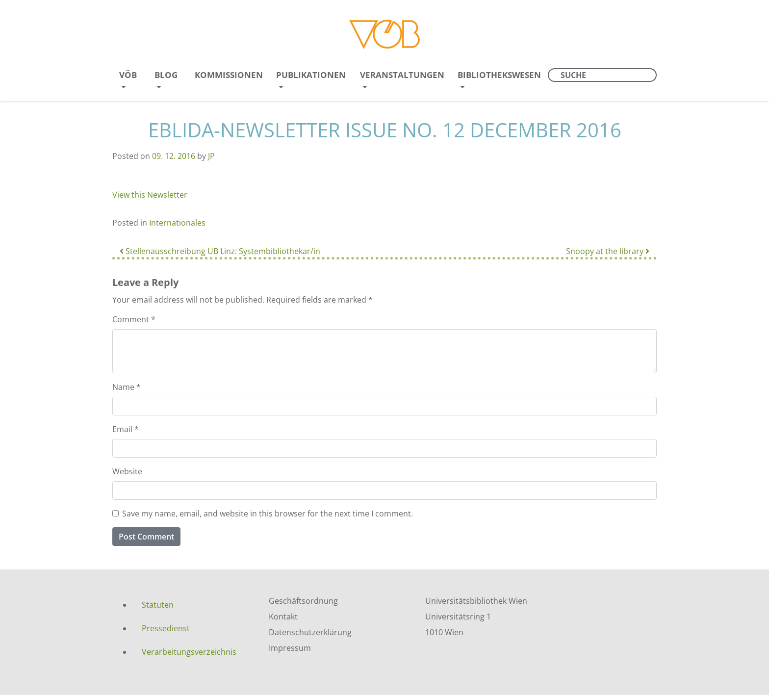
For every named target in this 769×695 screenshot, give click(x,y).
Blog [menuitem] (166, 74)
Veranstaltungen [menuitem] (402, 74)
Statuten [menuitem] (158, 604)
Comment (133, 319)
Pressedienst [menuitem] (166, 628)
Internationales (177, 222)
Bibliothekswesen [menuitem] (499, 74)
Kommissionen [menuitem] (229, 74)
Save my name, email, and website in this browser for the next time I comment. (267, 513)
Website (127, 471)
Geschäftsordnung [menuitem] (303, 600)
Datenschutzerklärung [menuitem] (310, 632)
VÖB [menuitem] (128, 74)
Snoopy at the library (607, 251)
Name (126, 387)
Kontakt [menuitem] (283, 616)
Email (125, 429)
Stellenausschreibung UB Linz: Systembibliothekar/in (220, 251)
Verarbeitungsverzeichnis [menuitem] (189, 651)
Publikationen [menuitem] (311, 74)
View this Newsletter (149, 194)
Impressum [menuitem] (290, 648)
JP (211, 156)
